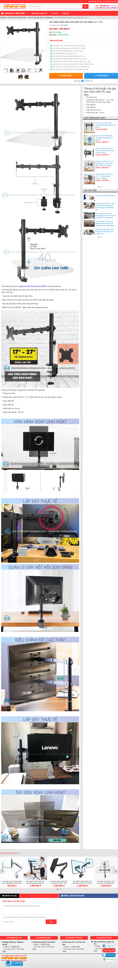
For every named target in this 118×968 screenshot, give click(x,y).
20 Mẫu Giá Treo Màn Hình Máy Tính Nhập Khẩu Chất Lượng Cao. (104, 231)
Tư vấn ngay (101, 76)
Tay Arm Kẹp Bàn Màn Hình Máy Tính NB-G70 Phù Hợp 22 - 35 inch (12, 883)
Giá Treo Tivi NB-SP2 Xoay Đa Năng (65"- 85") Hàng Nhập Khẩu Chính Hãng (104, 163)
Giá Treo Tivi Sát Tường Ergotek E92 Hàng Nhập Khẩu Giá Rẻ (105, 125)
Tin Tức (54, 13)
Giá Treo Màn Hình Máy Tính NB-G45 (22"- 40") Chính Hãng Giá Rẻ (59, 883)
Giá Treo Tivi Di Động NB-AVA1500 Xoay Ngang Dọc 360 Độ (104, 138)
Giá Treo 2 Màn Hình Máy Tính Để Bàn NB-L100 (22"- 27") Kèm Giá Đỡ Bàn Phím (35, 883)
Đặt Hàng (66, 76)
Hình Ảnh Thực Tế (39, 13)
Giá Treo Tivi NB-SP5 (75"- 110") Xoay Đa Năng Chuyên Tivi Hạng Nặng (105, 151)
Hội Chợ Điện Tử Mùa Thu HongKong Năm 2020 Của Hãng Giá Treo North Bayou (104, 223)
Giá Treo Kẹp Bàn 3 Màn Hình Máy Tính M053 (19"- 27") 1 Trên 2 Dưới (106, 883)
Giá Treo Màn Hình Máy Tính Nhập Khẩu (40, 17)
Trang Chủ (3, 17)
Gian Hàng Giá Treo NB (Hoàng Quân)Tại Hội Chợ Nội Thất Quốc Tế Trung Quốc (105, 215)
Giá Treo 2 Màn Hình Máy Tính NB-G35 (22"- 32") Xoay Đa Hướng (82, 883)
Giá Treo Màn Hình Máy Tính (17, 17)
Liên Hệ (65, 13)
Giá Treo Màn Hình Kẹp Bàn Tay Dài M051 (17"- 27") (76, 22)
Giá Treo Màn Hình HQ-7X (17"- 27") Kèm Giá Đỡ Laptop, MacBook (104, 176)
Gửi (51, 922)
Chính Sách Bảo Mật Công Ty (105, 195)
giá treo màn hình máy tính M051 (33, 286)
